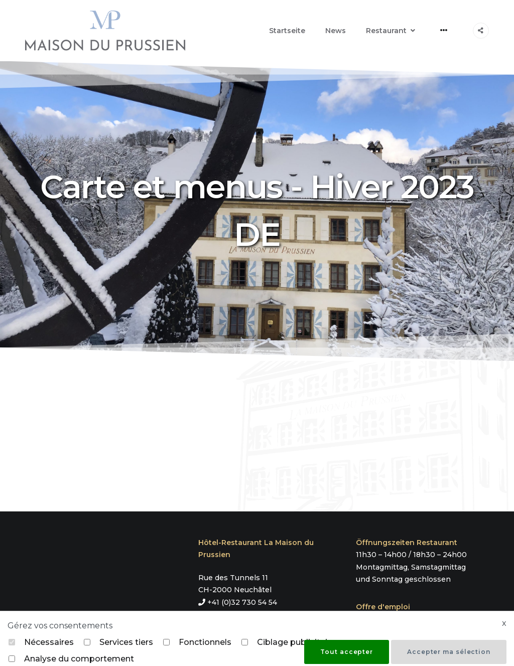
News (335, 30)
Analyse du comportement (79, 658)
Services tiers (126, 642)
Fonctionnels (205, 642)
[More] (444, 30)
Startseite (287, 30)
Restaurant (386, 30)
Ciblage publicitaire (296, 642)
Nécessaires (49, 642)
